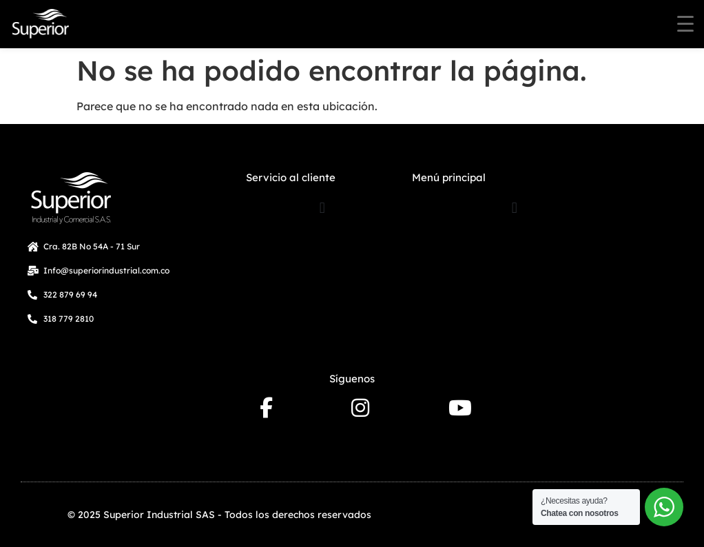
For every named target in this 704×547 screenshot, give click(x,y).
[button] (322, 207)
